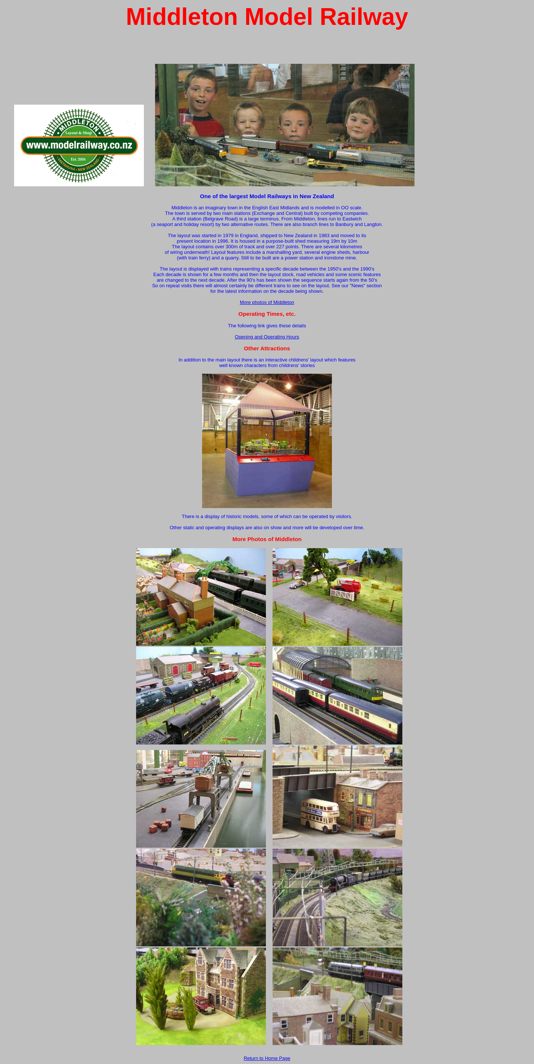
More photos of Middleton (267, 302)
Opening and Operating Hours (267, 337)
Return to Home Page (267, 1058)
